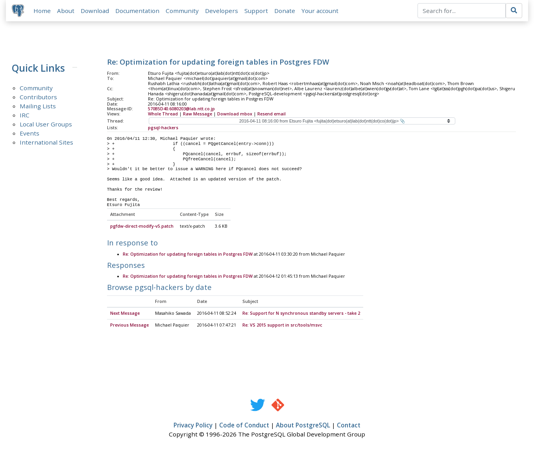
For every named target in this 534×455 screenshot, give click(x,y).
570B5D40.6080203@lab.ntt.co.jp (181, 109)
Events (29, 133)
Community (182, 11)
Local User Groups (46, 124)
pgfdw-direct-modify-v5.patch (142, 227)
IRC (25, 115)
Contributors (38, 97)
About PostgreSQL (303, 426)
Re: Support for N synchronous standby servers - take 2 (301, 314)
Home (42, 11)
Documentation (138, 11)
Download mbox (234, 114)
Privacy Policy (193, 426)
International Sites (46, 143)
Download (95, 11)
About (66, 11)
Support (256, 11)
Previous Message (129, 326)
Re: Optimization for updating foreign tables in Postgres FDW (188, 254)
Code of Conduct (244, 426)
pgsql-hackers (163, 128)
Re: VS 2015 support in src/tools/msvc (282, 326)
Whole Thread (163, 114)
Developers (221, 11)
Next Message (125, 314)
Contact (348, 426)
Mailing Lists (38, 106)
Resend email (271, 114)
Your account (320, 11)
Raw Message (197, 114)
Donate (285, 11)
